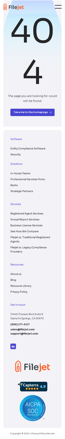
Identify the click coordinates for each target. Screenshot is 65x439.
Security (15, 154)
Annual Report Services (24, 219)
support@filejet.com (24, 333)
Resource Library (20, 285)
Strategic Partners (21, 191)
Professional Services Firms (27, 179)
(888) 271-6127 (20, 324)
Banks (14, 185)
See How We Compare (24, 231)
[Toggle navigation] (58, 7)
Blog (13, 280)
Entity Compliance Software (27, 148)
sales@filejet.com (22, 329)
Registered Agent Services (26, 213)
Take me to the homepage (32, 112)
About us (15, 274)
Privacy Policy (18, 291)
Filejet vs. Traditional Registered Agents (30, 239)
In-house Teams (20, 173)
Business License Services (26, 225)
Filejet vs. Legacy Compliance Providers (28, 249)
